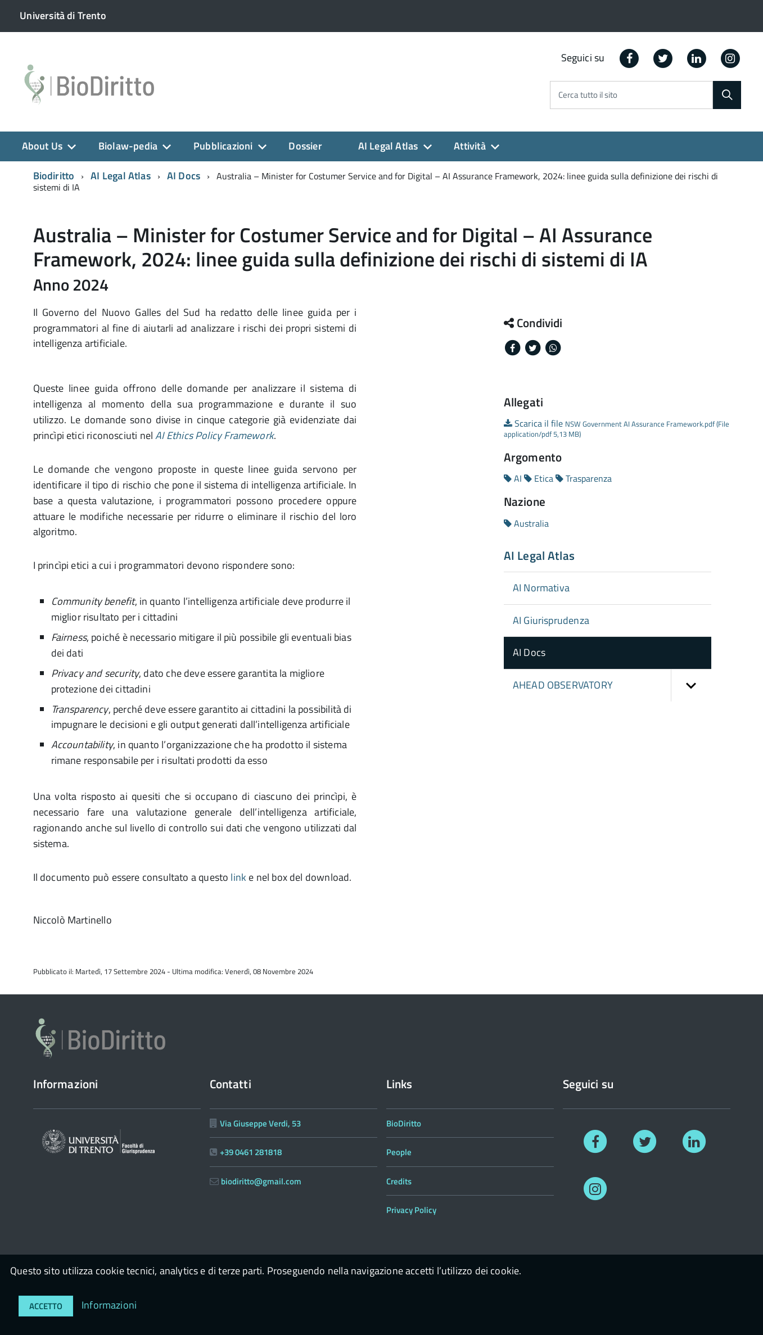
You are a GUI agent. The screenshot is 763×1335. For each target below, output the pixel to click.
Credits (399, 1181)
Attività (469, 145)
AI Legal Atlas (388, 145)
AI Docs (183, 175)
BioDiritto (403, 1123)
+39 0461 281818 (251, 1152)
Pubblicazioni (222, 145)
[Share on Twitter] (534, 347)
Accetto (45, 1306)
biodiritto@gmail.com (261, 1181)
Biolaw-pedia (127, 145)
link (238, 877)
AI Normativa (541, 587)
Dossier (305, 145)
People (399, 1152)
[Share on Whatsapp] (553, 347)
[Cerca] (727, 95)
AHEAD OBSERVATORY (612, 685)
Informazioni (109, 1305)
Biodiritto (54, 175)
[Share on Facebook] (514, 347)
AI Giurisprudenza (551, 620)
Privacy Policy (411, 1209)
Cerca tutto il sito (587, 95)
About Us (42, 145)
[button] (691, 685)
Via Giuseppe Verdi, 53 (260, 1123)
